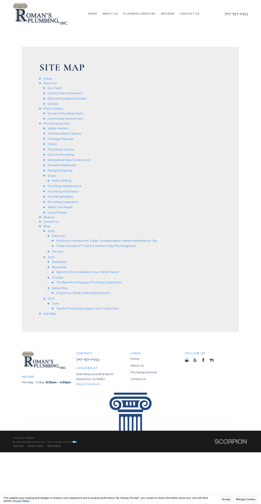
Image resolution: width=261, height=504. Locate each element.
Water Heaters (58, 128)
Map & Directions (88, 384)
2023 (51, 298)
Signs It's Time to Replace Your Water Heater (87, 272)
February (58, 236)
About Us (50, 83)
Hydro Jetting (61, 180)
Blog (46, 226)
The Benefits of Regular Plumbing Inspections (88, 282)
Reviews (49, 217)
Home (47, 78)
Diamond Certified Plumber (67, 98)
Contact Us (51, 221)
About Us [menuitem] (110, 13)
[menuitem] (18, 445)
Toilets (52, 144)
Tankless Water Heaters (64, 133)
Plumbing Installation (63, 191)
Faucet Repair (58, 212)
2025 (51, 257)
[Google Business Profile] (187, 360)
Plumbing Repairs (60, 196)
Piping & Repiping (60, 170)
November (59, 267)
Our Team (55, 88)
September (60, 288)
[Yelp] (195, 360)
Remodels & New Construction (69, 160)
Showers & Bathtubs (62, 165)
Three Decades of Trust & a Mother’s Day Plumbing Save (96, 246)
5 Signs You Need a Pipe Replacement (83, 293)
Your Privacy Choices (62, 442)
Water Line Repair (60, 207)
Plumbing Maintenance (64, 186)
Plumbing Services (56, 123)
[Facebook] (203, 360)
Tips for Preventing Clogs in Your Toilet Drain (87, 308)
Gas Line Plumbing (61, 154)
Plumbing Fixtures (61, 149)
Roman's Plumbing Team (66, 113)
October (58, 277)
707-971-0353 (236, 13)
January (58, 251)
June (55, 303)
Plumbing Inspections (63, 202)
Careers (53, 103)
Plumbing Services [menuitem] (139, 13)
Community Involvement (65, 93)
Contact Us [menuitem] (189, 13)
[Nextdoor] (212, 360)
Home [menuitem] (92, 13)
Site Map (49, 313)
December (59, 262)
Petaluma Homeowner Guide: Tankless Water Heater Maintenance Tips (106, 240)
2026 (51, 231)
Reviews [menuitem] (168, 13)
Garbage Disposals (61, 139)
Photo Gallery (53, 108)
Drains (52, 175)
